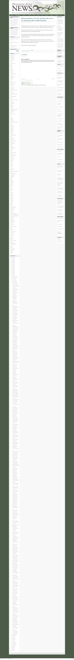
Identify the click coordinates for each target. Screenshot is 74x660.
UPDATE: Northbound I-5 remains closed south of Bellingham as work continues (60, 28)
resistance (11, 200)
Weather (56, 15)
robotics (11, 204)
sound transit (12, 224)
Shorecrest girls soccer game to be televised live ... (15, 293)
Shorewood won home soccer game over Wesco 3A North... (15, 452)
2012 (12, 646)
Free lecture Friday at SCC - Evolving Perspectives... (15, 310)
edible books (12, 105)
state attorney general (13, 226)
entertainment (12, 110)
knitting (11, 153)
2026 (12, 257)
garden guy (12, 126)
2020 (12, 265)
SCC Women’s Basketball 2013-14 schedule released (15, 326)
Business (24, 15)
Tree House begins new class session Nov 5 (15, 386)
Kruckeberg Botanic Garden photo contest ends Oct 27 (15, 558)
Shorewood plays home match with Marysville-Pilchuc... (15, 631)
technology (12, 238)
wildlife (11, 252)
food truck (11, 119)
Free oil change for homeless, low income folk (14, 318)
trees (11, 245)
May (13, 639)
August (13, 635)
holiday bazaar (12, 138)
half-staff (11, 132)
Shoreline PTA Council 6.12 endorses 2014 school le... (15, 286)
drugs (11, 104)
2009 (12, 650)
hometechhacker (12, 143)
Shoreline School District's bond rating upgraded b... (15, 551)
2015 (12, 272)
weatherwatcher (12, 248)
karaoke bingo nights (13, 152)
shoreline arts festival (13, 213)
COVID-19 (11, 56)
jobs (11, 151)
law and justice (12, 156)
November (13, 277)
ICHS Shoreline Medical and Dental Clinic (60, 166)
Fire (42, 15)
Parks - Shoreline (59, 159)
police (11, 186)
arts (10, 62)
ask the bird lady (12, 63)
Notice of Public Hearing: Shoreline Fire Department (15, 608)
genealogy (11, 129)
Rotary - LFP (59, 111)
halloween (11, 133)
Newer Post (23, 78)
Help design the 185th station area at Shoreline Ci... (15, 429)
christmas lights (12, 84)
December (13, 276)
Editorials (58, 68)
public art (11, 192)
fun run (11, 124)
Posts (59, 239)
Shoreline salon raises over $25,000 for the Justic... (15, 362)
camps (11, 75)
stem (11, 227)
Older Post (53, 78)
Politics (29, 15)
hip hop (11, 136)
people (11, 179)
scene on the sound (13, 207)
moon (11, 163)
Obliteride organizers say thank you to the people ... (15, 533)
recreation (11, 198)
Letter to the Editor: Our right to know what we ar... (15, 593)
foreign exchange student (14, 122)
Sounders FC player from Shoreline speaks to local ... (15, 511)
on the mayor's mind (13, 173)
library (11, 157)
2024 (12, 260)
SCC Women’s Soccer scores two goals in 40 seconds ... (15, 491)
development (12, 103)
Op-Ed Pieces (59, 70)
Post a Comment (24, 55)
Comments (60, 241)
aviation (11, 65)
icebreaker (11, 146)
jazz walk (11, 150)
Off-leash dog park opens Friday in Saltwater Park (14, 341)
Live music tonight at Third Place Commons (15, 529)
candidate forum (12, 76)
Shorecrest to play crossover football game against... (15, 567)
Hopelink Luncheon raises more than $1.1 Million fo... (15, 499)
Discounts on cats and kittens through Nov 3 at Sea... (15, 396)
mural (11, 165)
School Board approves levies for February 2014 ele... (15, 465)
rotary (11, 205)
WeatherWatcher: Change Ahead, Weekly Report (14, 473)
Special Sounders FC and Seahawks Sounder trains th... (15, 337)
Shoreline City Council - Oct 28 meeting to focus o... (15, 612)
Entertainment (18, 15)
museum (11, 166)
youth (11, 253)
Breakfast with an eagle (15, 524)
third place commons (13, 240)
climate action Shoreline (13, 90)
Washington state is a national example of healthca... (15, 432)
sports (11, 225)
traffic (11, 241)
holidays (11, 139)
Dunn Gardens (12, 57)
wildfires (11, 251)
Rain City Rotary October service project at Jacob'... (15, 282)
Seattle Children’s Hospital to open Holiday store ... (14, 476)
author (11, 64)
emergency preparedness (14, 109)
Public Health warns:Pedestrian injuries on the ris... (15, 408)
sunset (11, 233)
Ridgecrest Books (60, 142)
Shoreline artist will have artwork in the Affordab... (15, 383)
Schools (51, 15)
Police (38, 15)
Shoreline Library (59, 144)
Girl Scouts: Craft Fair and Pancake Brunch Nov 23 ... (15, 502)
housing (11, 144)
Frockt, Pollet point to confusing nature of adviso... (15, 436)
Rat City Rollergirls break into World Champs (15, 421)
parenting (11, 177)
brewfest (11, 71)
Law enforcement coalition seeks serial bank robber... (15, 345)
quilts (11, 193)
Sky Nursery (59, 161)
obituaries (11, 172)
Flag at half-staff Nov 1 (15, 394)
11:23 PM (29, 50)
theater (11, 239)
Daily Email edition (24, 85)
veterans (11, 246)
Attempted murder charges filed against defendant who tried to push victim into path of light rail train (60, 21)
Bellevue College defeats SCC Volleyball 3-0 (14, 334)
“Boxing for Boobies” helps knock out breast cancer (15, 469)
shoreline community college (14, 214)
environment (12, 111)
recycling (11, 199)
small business (12, 220)
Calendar (58, 58)
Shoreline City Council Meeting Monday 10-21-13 (15, 579)
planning (11, 180)
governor (11, 131)
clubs (11, 91)
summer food (12, 232)
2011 (12, 647)
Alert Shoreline (14, 415)
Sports (46, 15)
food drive (11, 118)
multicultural (12, 164)
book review (12, 70)
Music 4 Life (59, 109)
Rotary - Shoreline (60, 118)
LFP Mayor (12, 58)
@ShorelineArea (27, 84)
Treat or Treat (14, 280)
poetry (11, 184)
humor (11, 145)
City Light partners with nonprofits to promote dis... (15, 369)
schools (11, 211)
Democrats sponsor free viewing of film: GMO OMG (15, 425)
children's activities (13, 82)
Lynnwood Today (59, 224)
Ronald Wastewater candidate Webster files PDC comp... (15, 622)
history (11, 137)
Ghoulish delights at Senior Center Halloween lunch (15, 355)
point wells (11, 185)
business (11, 72)
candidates (12, 77)
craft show (11, 97)
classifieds (11, 89)
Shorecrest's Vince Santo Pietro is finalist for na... (14, 366)
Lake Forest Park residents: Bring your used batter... (15, 307)
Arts (34, 15)
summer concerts (12, 231)
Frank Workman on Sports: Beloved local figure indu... (15, 495)
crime (11, 98)
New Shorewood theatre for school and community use (15, 418)
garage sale (12, 125)
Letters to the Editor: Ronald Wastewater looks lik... (15, 522)
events (11, 112)
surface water (12, 234)
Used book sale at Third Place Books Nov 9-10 (15, 348)
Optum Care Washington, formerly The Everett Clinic (60, 178)
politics (11, 187)
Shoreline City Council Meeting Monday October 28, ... (15, 290)
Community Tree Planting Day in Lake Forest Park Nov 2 (15, 615)
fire (10, 116)
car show (11, 78)
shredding (11, 218)
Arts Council (59, 101)
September (14, 634)
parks (11, 178)
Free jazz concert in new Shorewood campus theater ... (15, 462)
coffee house (12, 92)
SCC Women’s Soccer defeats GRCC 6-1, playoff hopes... (15, 330)
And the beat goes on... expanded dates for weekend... (15, 358)
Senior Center (59, 121)
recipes (11, 197)
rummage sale (12, 206)
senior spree (12, 212)
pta (10, 191)
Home (12, 15)
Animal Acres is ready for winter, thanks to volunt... (15, 586)
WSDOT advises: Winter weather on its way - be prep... (15, 564)
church (11, 85)
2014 (12, 273)
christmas (11, 83)
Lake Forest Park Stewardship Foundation (59, 115)
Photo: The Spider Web (15, 624)
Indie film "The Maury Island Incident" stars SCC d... (15, 440)
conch (11, 95)
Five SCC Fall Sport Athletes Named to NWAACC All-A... (15, 548)
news (11, 170)
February (13, 643)
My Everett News (59, 226)
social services (12, 221)
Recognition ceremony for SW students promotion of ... (15, 443)
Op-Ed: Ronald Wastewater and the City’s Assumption (15, 537)
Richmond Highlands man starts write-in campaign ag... (15, 314)
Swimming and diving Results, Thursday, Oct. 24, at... (15, 487)
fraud (11, 123)
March (13, 642)
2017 (12, 269)
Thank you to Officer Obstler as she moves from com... (15, 590)
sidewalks (11, 219)
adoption (11, 61)
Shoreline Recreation (60, 87)
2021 (12, 264)
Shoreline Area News (29, 83)
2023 (12, 261)
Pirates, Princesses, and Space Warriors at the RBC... (15, 458)
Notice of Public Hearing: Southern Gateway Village (15, 582)
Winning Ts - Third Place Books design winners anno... (15, 599)
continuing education (13, 96)
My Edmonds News (60, 218)
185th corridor (12, 55)
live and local (12, 158)
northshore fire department (14, 171)
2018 (12, 268)
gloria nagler (12, 130)
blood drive (12, 69)
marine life (11, 159)
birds (11, 68)
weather (11, 247)
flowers (11, 117)
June (13, 638)
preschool (11, 190)
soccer (25, 51)
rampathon (11, 194)
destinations (12, 102)
